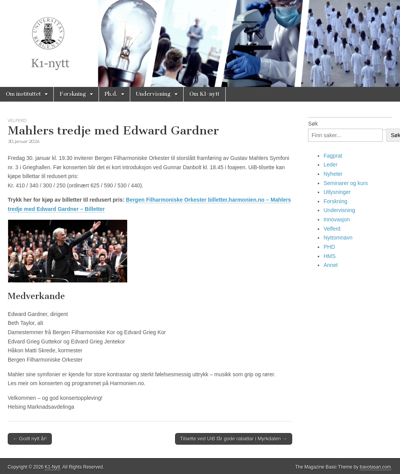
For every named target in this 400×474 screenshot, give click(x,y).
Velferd (17, 120)
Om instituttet (23, 94)
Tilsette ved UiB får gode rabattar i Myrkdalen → (233, 439)
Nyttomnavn (337, 237)
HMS (329, 256)
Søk (313, 124)
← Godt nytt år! (30, 439)
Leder (330, 164)
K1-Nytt (52, 467)
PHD (329, 247)
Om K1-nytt (204, 94)
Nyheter (332, 174)
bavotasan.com (375, 467)
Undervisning (153, 94)
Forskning (73, 94)
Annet (330, 265)
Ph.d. (111, 94)
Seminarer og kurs (345, 183)
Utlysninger (337, 192)
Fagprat (332, 156)
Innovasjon (336, 219)
